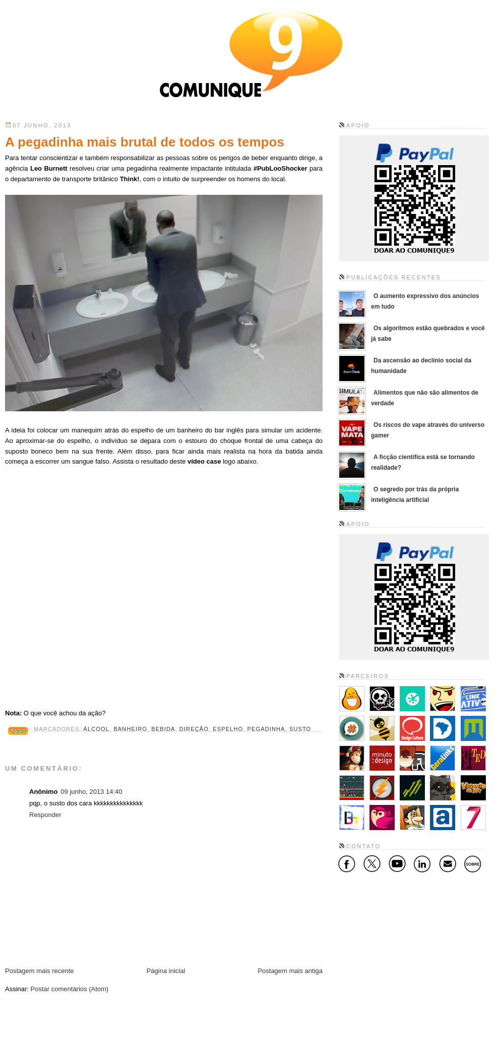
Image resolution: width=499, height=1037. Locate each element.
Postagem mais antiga (290, 971)
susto (300, 729)
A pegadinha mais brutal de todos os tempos (144, 142)
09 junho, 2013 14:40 (91, 791)
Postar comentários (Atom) (70, 989)
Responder (45, 815)
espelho (228, 729)
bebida (163, 729)
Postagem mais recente (39, 971)
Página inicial (166, 971)
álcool (96, 729)
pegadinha (266, 729)
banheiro (130, 729)
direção (194, 729)
